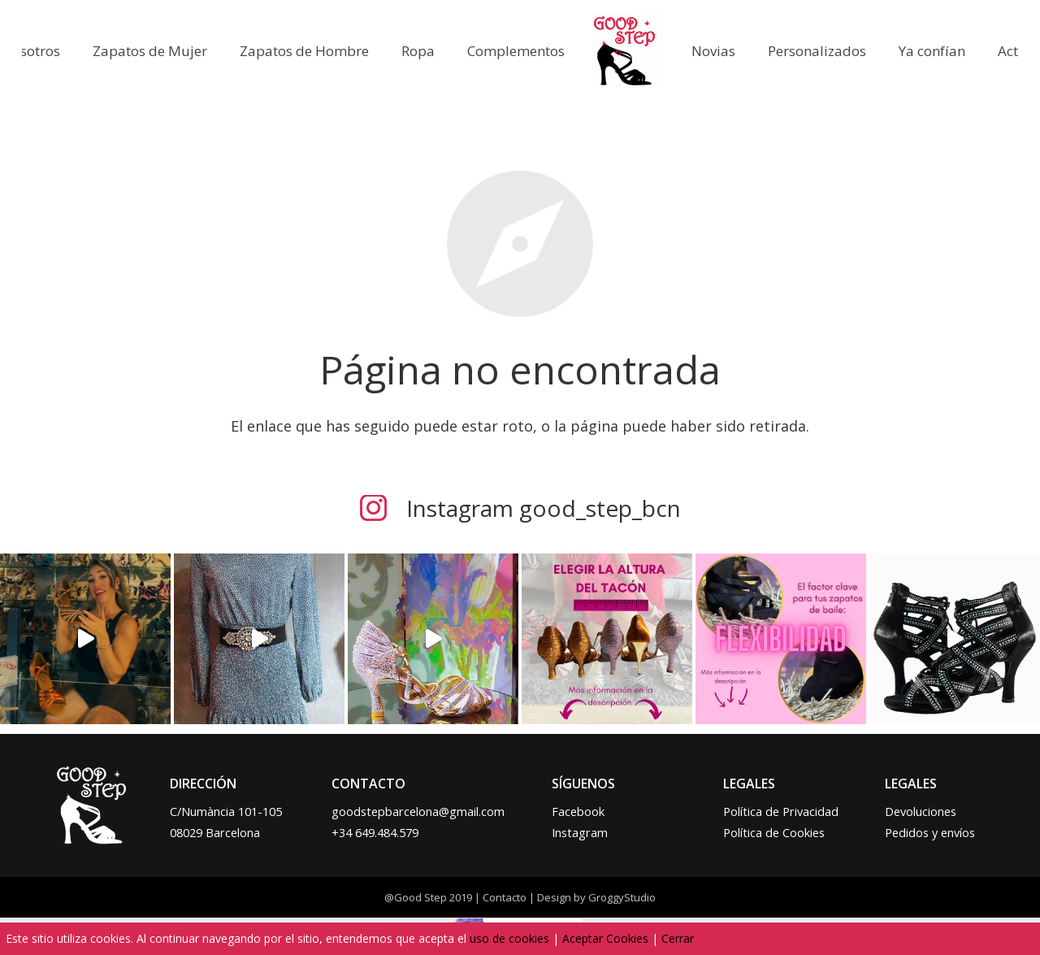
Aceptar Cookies (605, 938)
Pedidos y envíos (930, 832)
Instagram (580, 832)
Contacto (504, 897)
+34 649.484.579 (375, 832)
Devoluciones (920, 811)
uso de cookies (509, 938)
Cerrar (677, 938)
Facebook (578, 811)
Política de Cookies (774, 832)
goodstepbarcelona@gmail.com (418, 811)
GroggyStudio (622, 897)
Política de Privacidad (780, 811)
